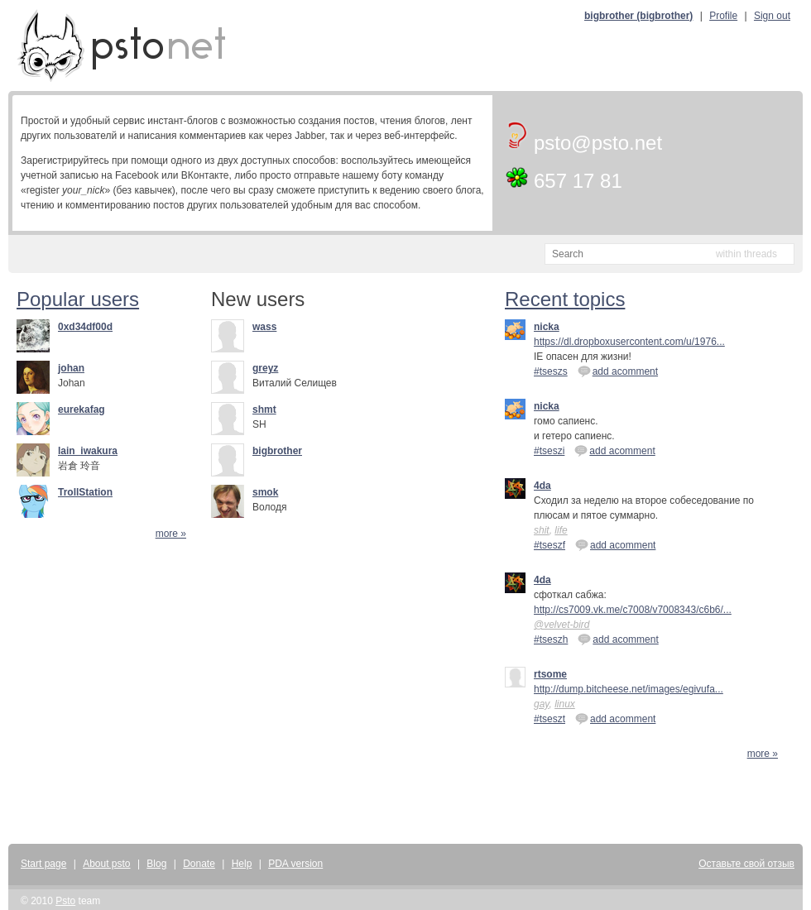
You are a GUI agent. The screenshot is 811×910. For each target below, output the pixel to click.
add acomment (618, 370)
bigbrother (277, 451)
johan (71, 368)
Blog (156, 863)
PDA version (295, 863)
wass (264, 327)
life (560, 530)
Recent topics (565, 299)
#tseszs (551, 371)
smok (265, 492)
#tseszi (549, 451)
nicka (546, 327)
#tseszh (551, 639)
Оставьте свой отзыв (746, 863)
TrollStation (85, 492)
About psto (106, 863)
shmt (264, 409)
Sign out (772, 16)
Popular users (78, 299)
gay (541, 704)
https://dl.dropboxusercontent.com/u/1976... (629, 341)
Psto (65, 901)
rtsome (550, 674)
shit (541, 530)
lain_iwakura (88, 451)
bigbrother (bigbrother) (638, 16)
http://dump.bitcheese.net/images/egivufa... (628, 689)
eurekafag (81, 409)
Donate (199, 863)
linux (564, 704)
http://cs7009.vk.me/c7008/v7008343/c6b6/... (633, 609)
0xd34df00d (85, 327)
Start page (43, 863)
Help (242, 863)
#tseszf (549, 545)
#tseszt (549, 719)
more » (171, 533)
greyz (265, 368)
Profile (723, 16)
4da (542, 485)
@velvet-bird (562, 624)
